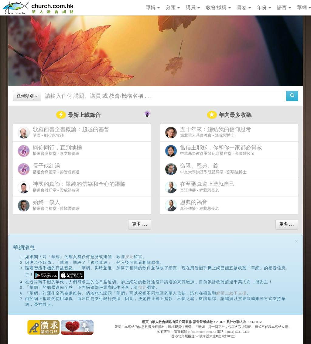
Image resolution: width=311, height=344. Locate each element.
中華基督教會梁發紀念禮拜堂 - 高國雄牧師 (215, 151)
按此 (129, 256)
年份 (264, 7)
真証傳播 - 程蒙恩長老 (201, 187)
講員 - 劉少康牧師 (65, 132)
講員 (193, 7)
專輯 (153, 7)
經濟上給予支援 (231, 293)
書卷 (244, 7)
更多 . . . (139, 224)
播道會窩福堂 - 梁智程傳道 (49, 169)
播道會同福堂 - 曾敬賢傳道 (49, 205)
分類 (173, 7)
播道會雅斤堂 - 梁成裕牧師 (73, 187)
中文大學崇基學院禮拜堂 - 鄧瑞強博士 (206, 169)
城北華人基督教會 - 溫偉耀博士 (209, 132)
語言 (284, 7)
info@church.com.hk (202, 331)
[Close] (296, 241)
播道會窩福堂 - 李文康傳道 (51, 151)
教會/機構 (218, 7)
